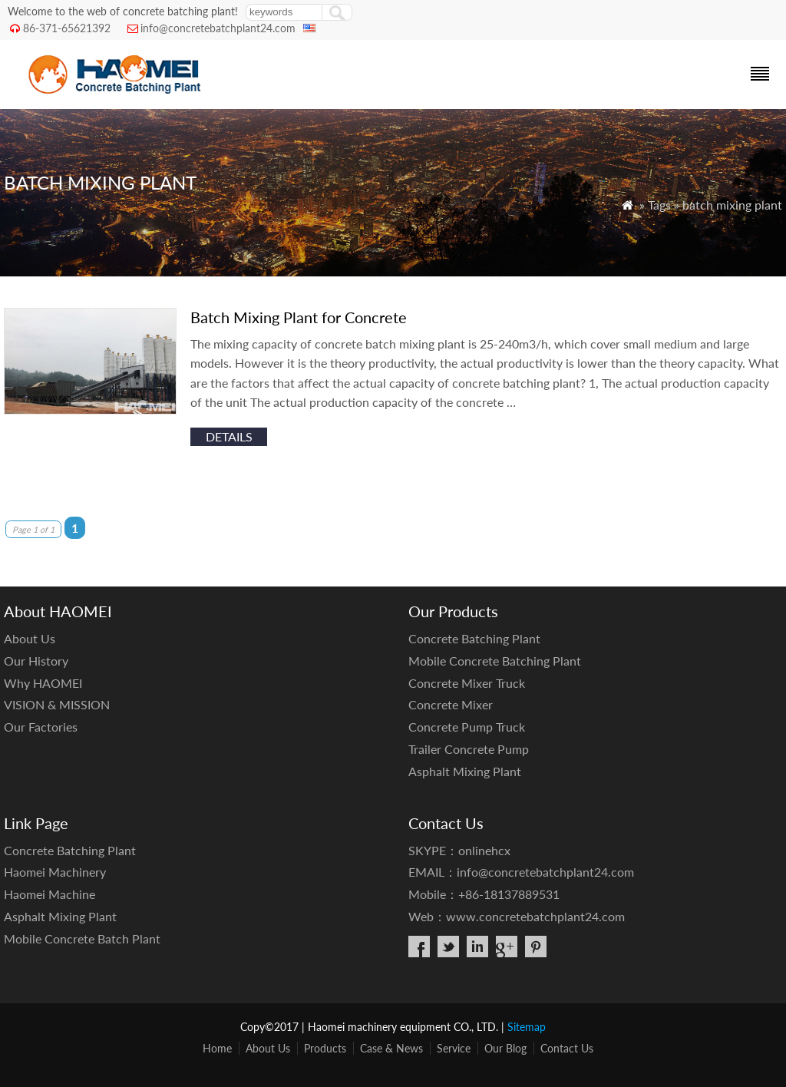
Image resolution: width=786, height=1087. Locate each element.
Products (325, 1048)
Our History (36, 660)
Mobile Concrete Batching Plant (494, 660)
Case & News (391, 1048)
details (229, 436)
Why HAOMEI (43, 683)
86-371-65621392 (67, 28)
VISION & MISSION (57, 704)
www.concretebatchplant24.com (535, 916)
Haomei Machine (49, 894)
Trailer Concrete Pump (468, 749)
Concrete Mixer (450, 704)
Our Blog (505, 1048)
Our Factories (41, 726)
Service (454, 1048)
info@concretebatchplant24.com (218, 28)
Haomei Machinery (55, 871)
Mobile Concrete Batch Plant (82, 938)
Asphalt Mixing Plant (464, 771)
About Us (29, 638)
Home (217, 1048)
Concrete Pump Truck (466, 726)
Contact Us (566, 1048)
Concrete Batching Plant (474, 638)
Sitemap (526, 1026)
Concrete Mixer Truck (466, 683)
